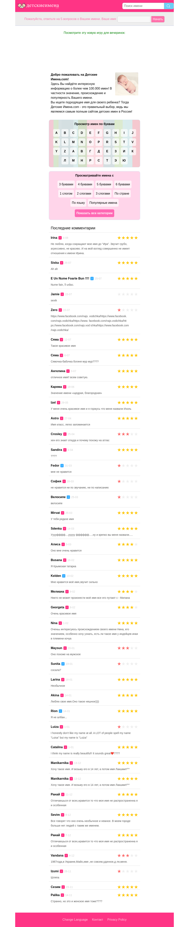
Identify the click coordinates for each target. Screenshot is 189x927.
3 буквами (66, 184)
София (56, 481)
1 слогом (66, 193)
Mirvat (55, 512)
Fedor (55, 465)
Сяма (55, 339)
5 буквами (104, 184)
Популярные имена (103, 202)
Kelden (56, 575)
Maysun (56, 648)
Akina (55, 695)
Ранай (55, 794)
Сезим (55, 887)
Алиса (55, 544)
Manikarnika (59, 762)
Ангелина (58, 371)
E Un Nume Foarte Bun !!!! (70, 278)
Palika (55, 895)
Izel (53, 402)
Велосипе (58, 497)
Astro (55, 418)
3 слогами (103, 193)
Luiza (55, 726)
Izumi (55, 871)
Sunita (55, 663)
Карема (56, 386)
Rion (54, 711)
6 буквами (123, 184)
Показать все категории (94, 213)
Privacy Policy (117, 919)
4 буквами (85, 184)
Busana (56, 560)
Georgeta (57, 607)
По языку (78, 202)
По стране (122, 193)
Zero (54, 310)
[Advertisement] (30, 83)
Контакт (97, 919)
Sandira (56, 449)
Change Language (75, 919)
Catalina (57, 747)
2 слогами (84, 193)
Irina (54, 237)
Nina (54, 623)
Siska (55, 262)
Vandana (57, 855)
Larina (55, 679)
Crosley (56, 434)
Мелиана (57, 591)
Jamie (55, 294)
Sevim (55, 814)
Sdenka (56, 528)
